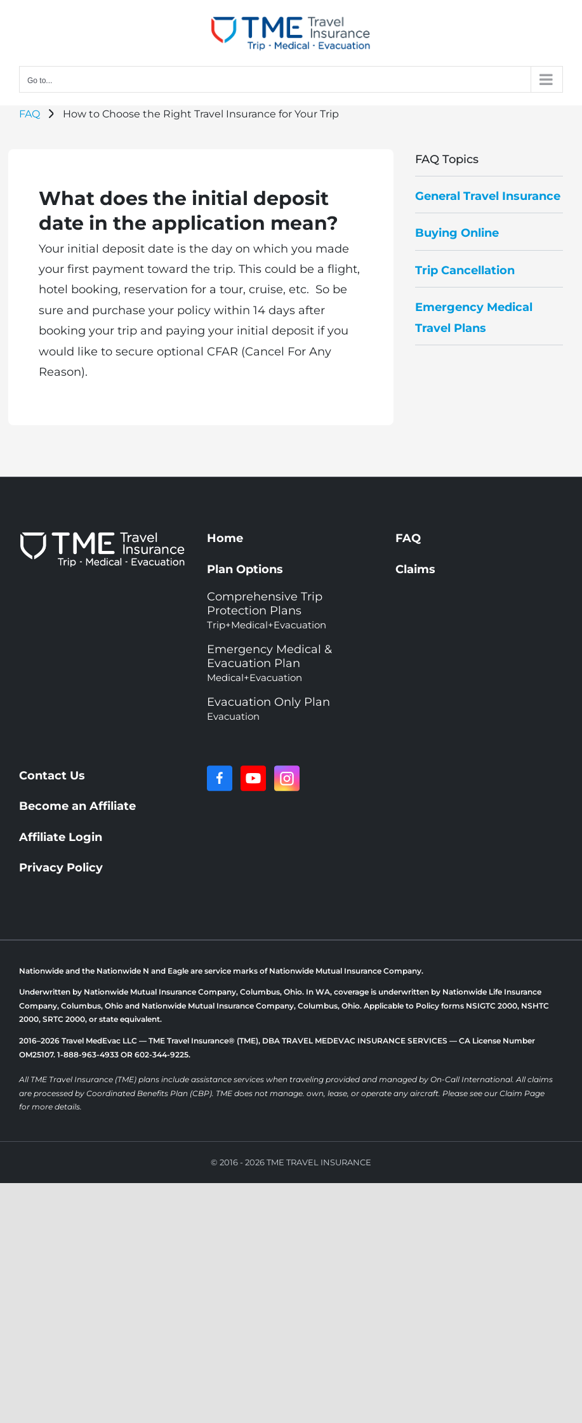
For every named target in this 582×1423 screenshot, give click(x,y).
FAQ (29, 114)
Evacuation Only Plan (268, 708)
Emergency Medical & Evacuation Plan (269, 663)
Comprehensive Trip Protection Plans (266, 610)
